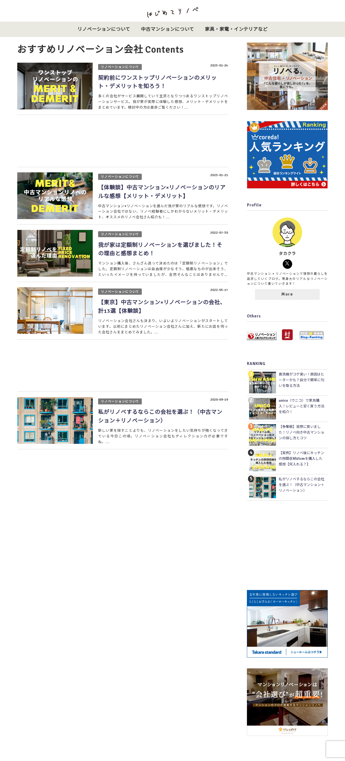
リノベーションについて (103, 29)
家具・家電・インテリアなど (236, 29)
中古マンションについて (167, 29)
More (287, 294)
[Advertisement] (122, 141)
